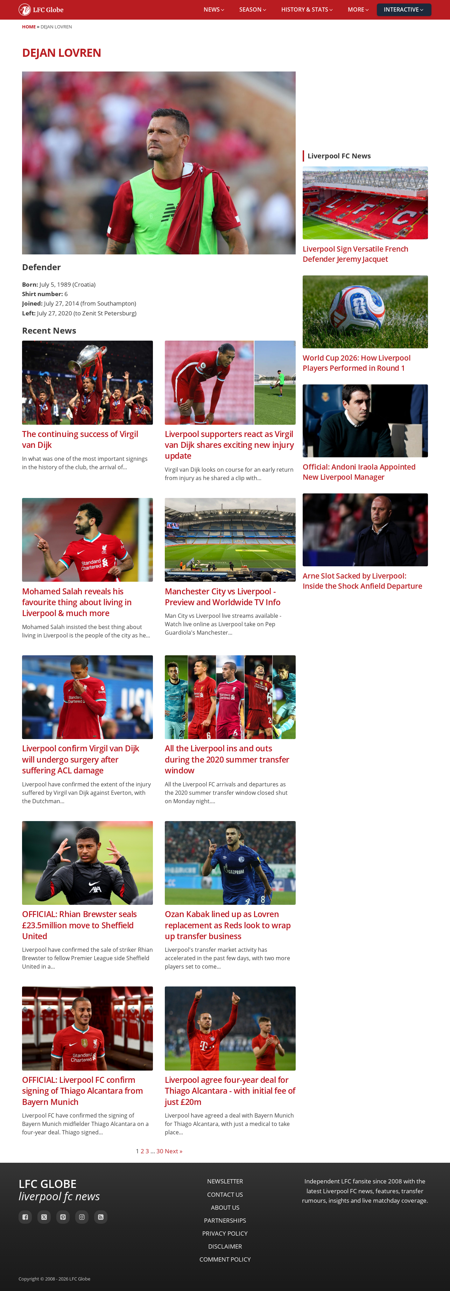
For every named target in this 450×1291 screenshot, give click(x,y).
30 (159, 1151)
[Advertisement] (365, 92)
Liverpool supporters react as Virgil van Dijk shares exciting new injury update (229, 445)
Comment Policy (225, 1259)
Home (29, 26)
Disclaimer (225, 1246)
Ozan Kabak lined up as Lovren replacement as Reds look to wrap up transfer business (227, 925)
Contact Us (225, 1194)
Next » (173, 1151)
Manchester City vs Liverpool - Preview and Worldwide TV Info (222, 597)
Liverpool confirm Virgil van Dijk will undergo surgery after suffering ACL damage (80, 759)
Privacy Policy (225, 1233)
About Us (225, 1207)
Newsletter (225, 1181)
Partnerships (225, 1220)
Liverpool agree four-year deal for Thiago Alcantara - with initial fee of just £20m (230, 1090)
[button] (214, 10)
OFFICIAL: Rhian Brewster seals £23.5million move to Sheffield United (79, 925)
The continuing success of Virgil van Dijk (80, 439)
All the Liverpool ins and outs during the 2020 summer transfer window (227, 759)
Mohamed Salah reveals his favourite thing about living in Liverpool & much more (77, 602)
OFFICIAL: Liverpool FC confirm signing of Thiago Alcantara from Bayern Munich (82, 1090)
